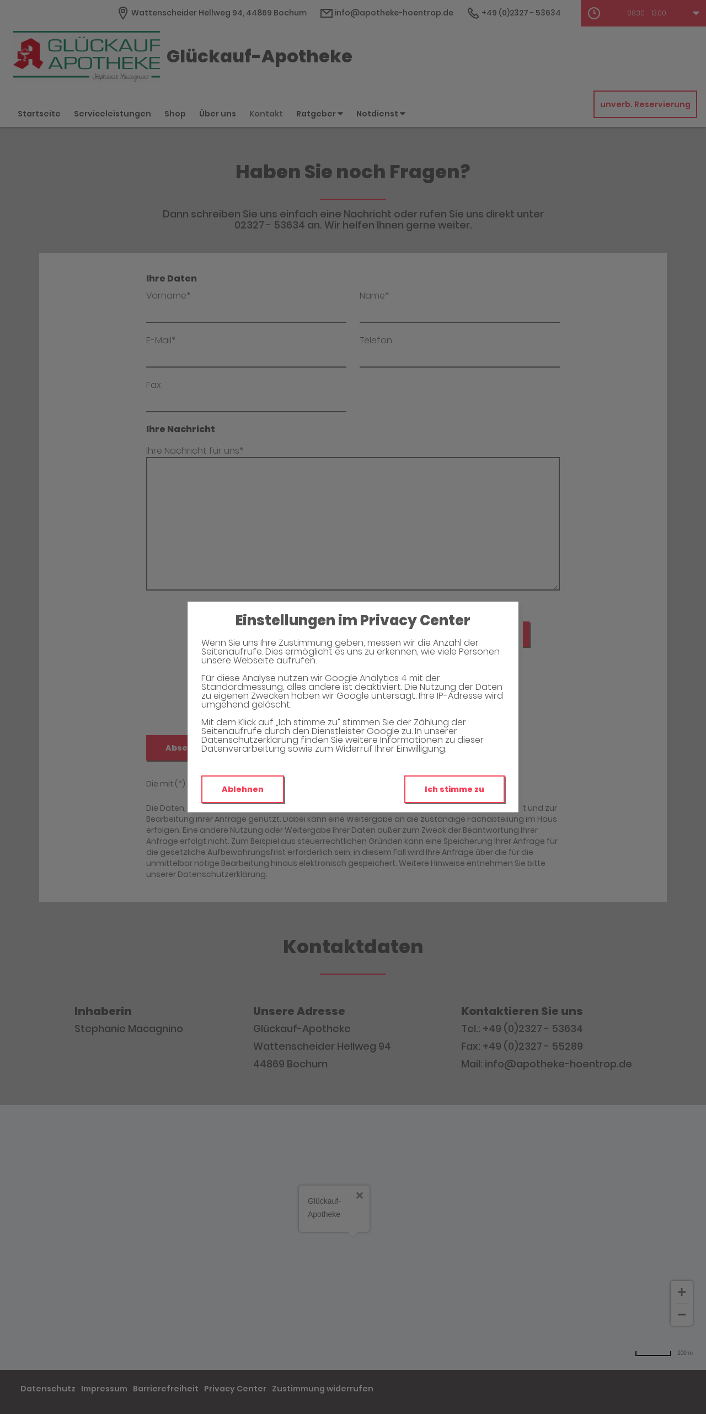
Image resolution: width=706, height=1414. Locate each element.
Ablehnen (243, 789)
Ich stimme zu (454, 789)
